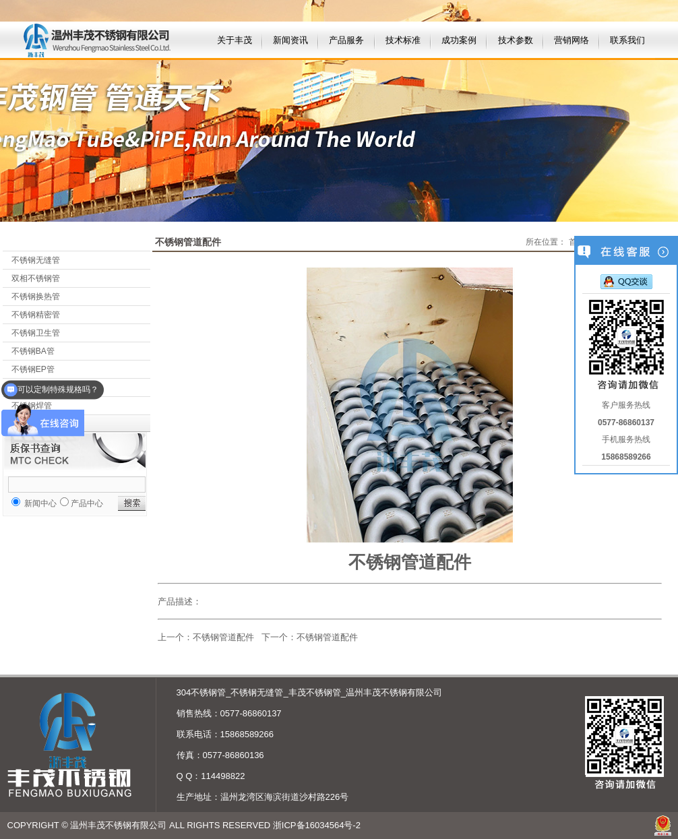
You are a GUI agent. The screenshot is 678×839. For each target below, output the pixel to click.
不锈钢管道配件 (223, 637)
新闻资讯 (290, 40)
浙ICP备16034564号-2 (317, 825)
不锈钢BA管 (33, 351)
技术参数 (515, 40)
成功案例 (458, 40)
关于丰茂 (234, 40)
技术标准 (403, 40)
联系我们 (627, 40)
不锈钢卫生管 (35, 333)
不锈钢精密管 (35, 314)
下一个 (274, 637)
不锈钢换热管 (35, 296)
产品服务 (346, 40)
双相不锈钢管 (35, 278)
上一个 (171, 637)
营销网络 (571, 40)
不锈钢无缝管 (35, 260)
